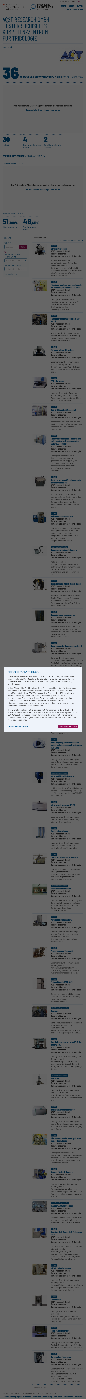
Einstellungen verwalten (18, 726)
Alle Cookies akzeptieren (68, 726)
